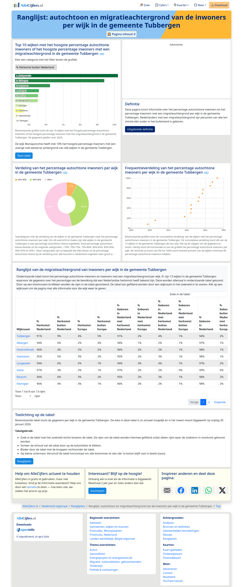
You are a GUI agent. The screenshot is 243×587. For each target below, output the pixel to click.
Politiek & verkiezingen (104, 570)
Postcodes (96, 531)
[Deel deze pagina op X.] (222, 490)
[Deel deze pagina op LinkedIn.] (195, 490)
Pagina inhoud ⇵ (121, 34)
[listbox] (36, 67)
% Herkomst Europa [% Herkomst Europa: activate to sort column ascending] (84, 325)
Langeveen (23, 363)
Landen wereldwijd (101, 538)
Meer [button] (199, 5)
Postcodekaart (172, 558)
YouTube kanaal (173, 581)
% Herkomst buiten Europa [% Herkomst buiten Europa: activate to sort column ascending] (104, 323)
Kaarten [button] (180, 5)
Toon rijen (27, 396)
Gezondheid (97, 554)
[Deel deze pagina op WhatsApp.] (209, 490)
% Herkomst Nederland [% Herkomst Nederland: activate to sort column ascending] (44, 325)
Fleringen (22, 384)
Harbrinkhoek (25, 349)
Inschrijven (97, 491)
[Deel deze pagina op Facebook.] (181, 490)
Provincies (96, 535)
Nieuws (167, 535)
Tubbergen (23, 336)
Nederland (110, 535)
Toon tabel (23, 155)
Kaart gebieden (172, 550)
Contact (168, 573)
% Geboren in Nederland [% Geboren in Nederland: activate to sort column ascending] (206, 323)
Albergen (22, 343)
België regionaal (125, 538)
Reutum (22, 377)
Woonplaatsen (113, 531)
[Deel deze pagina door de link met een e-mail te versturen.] (167, 490)
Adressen (95, 523)
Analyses (168, 523)
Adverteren (170, 569)
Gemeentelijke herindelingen (181, 531)
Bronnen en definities (176, 527)
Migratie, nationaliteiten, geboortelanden (115, 562)
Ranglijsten (24, 461)
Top (218, 506)
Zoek (145, 5)
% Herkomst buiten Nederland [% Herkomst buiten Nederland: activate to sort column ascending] (64, 323)
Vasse (20, 370)
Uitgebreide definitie (140, 129)
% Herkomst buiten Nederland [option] (35, 67)
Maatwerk (169, 577)
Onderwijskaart (172, 554)
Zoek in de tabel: (199, 294)
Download (219, 5)
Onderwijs (96, 566)
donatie (32, 487)
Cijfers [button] (161, 5)
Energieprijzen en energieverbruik (111, 558)
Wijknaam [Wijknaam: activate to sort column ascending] (23, 329)
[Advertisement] (176, 72)
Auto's (93, 550)
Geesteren (23, 356)
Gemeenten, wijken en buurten (109, 527)
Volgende (220, 402)
